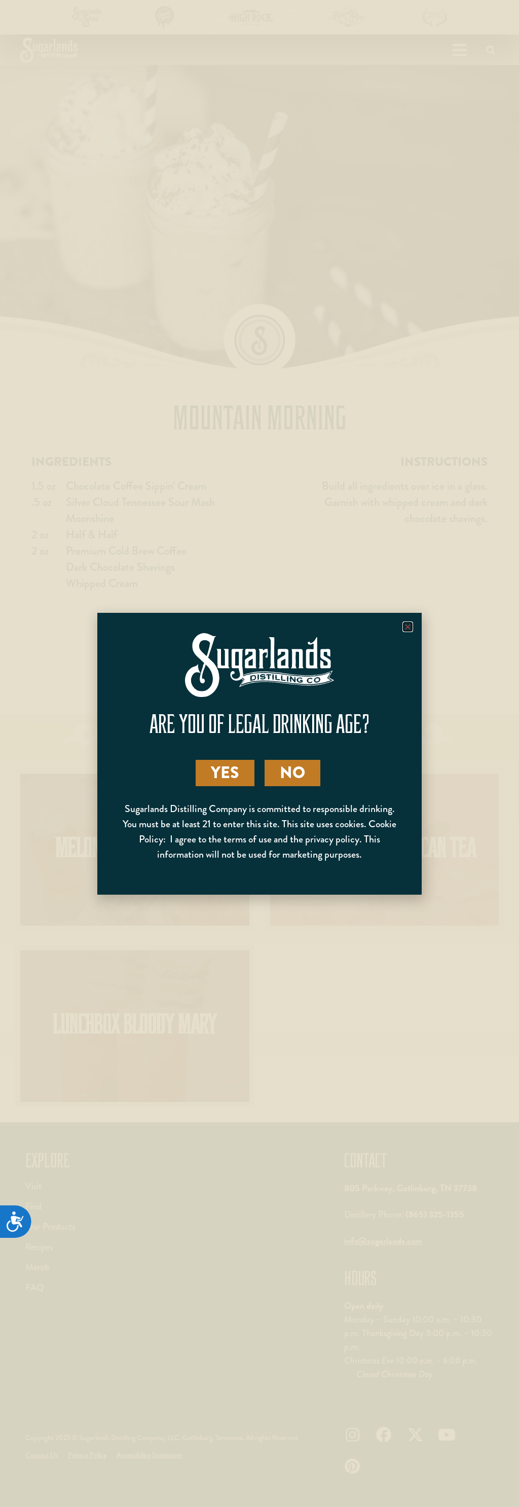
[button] (408, 627)
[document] (259, 753)
